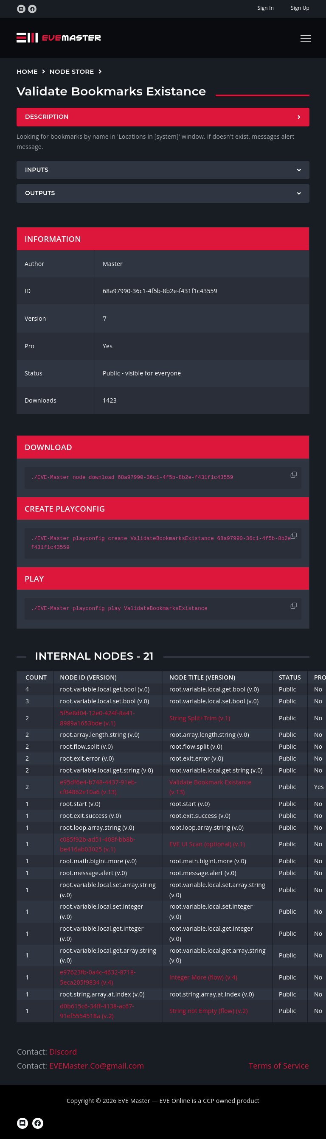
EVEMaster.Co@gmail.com (96, 1066)
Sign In (266, 8)
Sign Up (300, 8)
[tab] (163, 117)
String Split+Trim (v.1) (199, 718)
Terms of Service (279, 1066)
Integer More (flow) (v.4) (203, 977)
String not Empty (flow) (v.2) (208, 1011)
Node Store (72, 71)
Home (27, 71)
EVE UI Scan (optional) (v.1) (207, 844)
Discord (63, 1052)
